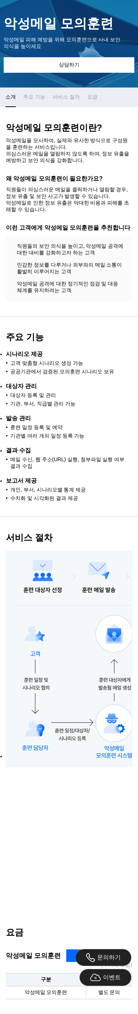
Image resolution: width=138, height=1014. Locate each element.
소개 (11, 97)
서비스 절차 (66, 97)
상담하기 (69, 65)
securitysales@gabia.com (93, 893)
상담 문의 (69, 842)
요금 (92, 97)
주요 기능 (34, 97)
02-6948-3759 (31, 893)
